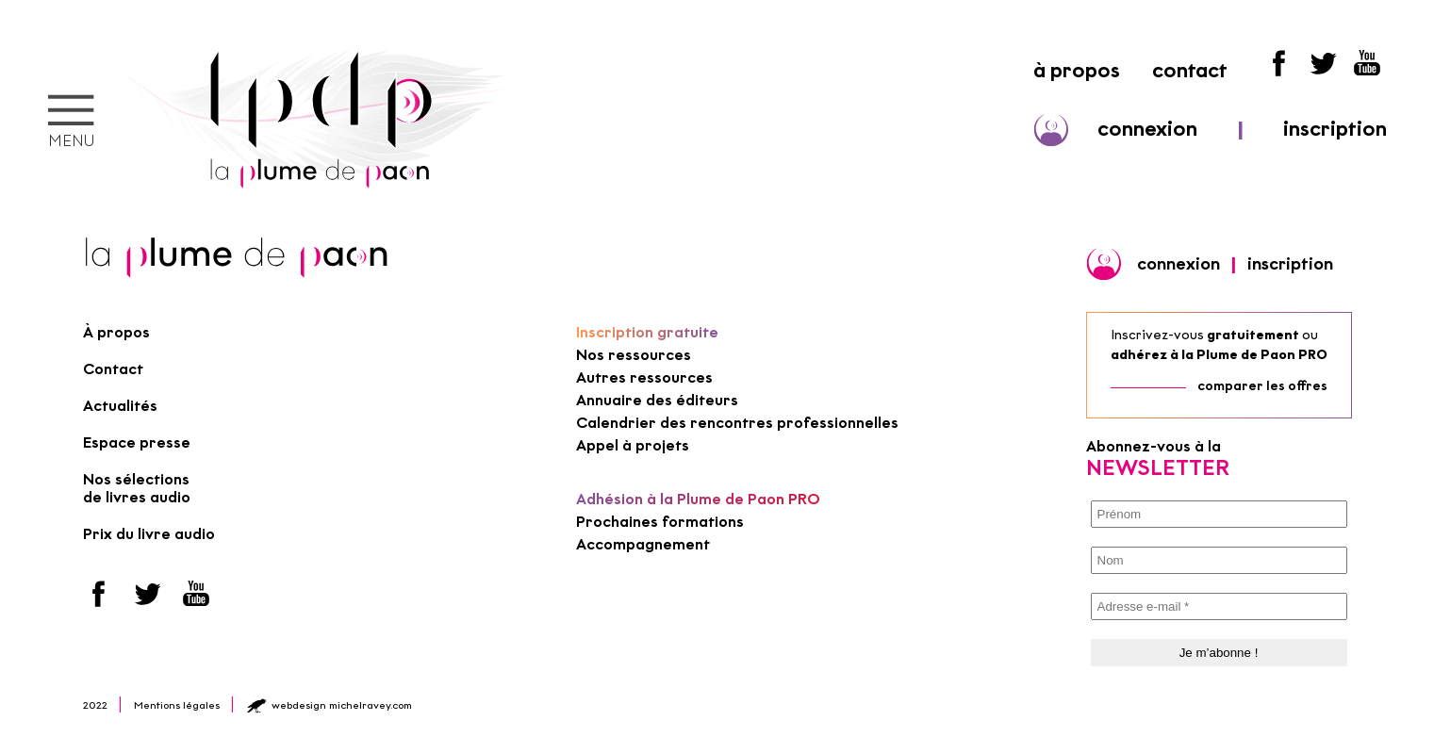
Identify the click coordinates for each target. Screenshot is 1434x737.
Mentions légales (177, 705)
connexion (1147, 128)
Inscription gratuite (647, 332)
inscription (1335, 128)
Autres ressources (644, 377)
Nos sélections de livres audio (136, 488)
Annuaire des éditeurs (657, 400)
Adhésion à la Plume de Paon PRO (698, 499)
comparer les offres (1262, 386)
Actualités (120, 406)
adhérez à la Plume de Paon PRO (1219, 355)
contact (1190, 70)
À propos (116, 332)
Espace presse (136, 442)
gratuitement (1253, 335)
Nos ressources (633, 355)
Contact (113, 369)
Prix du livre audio (149, 534)
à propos (1076, 70)
